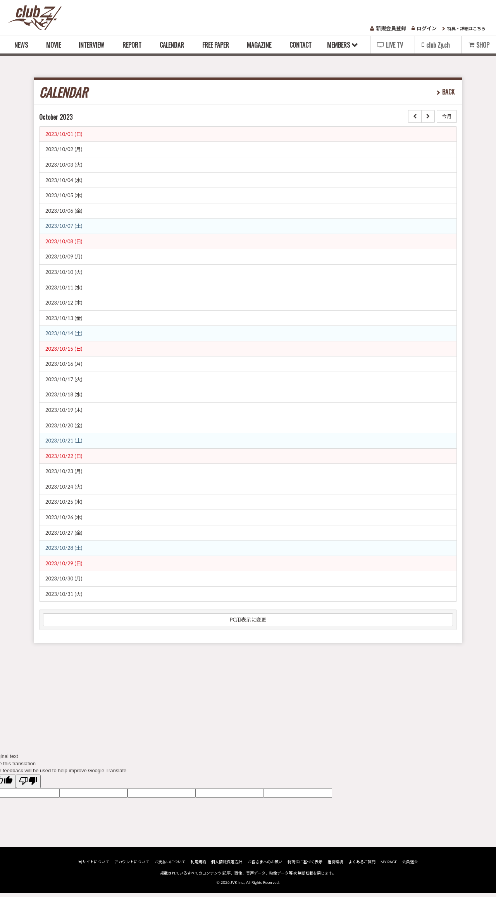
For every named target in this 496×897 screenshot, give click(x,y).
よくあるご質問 (361, 865)
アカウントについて (131, 865)
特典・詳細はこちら (464, 28)
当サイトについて (93, 865)
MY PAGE (389, 865)
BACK (448, 91)
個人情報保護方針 (226, 865)
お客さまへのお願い (265, 865)
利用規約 (198, 865)
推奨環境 (335, 865)
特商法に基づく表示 (305, 865)
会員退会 (410, 865)
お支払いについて (170, 865)
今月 (447, 116)
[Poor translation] (28, 782)
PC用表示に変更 (248, 619)
